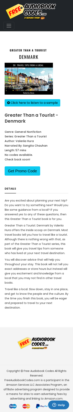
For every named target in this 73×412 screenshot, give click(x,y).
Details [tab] (10, 189)
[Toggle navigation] (8, 26)
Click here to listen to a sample (32, 103)
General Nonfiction (28, 132)
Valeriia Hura (25, 141)
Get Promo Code (22, 171)
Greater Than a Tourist (30, 136)
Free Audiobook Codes (39, 371)
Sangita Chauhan (35, 146)
